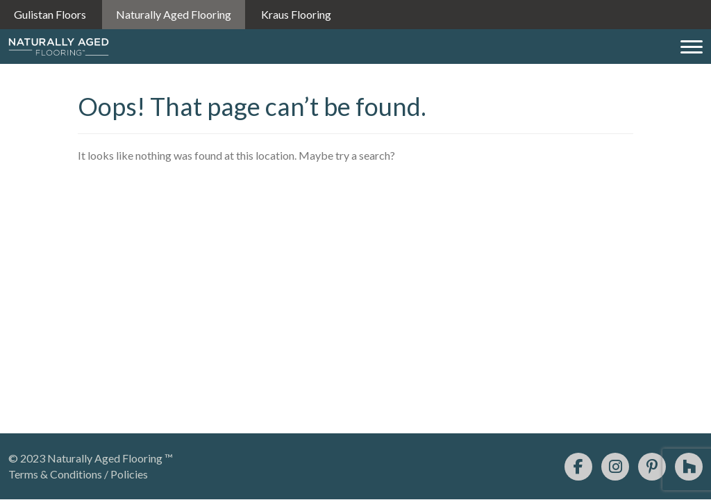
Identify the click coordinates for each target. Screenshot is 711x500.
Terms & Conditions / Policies (78, 474)
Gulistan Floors (50, 14)
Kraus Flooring (296, 14)
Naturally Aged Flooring (173, 14)
